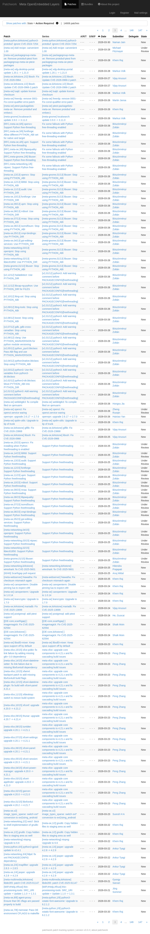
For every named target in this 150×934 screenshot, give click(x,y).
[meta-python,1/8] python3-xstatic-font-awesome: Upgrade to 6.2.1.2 (60, 901)
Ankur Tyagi (119, 848)
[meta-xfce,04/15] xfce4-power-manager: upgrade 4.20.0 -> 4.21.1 (20, 771)
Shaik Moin (118, 624)
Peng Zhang (119, 653)
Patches (70, 4)
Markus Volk (119, 71)
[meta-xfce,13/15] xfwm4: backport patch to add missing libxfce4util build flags (19, 674)
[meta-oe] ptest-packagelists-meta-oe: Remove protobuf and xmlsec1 (20, 109)
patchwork (47, 930)
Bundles (87, 4)
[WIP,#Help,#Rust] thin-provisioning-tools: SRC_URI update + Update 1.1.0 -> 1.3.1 (20, 890)
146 (132, 30)
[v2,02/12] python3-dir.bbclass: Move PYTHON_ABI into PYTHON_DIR (20, 384)
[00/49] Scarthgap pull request (20, 573)
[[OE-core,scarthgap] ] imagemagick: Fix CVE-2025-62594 (19, 624)
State (144, 36)
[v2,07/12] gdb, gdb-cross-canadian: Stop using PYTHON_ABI (17, 330)
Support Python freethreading (57, 446)
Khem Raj (118, 60)
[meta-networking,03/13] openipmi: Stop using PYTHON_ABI (16, 251)
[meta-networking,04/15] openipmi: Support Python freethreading (17, 533)
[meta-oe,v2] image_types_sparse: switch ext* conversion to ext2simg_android (21, 814)
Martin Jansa (119, 100)
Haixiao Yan (119, 416)
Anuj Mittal (118, 573)
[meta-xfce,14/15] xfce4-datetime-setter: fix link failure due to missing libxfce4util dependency (21, 664)
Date (103, 36)
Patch (7, 36)
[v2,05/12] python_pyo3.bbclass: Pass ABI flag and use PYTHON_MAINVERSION (21, 352)
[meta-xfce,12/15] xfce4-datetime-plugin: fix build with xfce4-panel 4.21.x (21, 685)
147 (140, 30)
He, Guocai (118, 615)
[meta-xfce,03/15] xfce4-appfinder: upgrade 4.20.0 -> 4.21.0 (19, 782)
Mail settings (140, 12)
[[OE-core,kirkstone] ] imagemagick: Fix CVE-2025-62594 (19, 635)
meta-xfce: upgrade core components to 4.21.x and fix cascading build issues (57, 653)
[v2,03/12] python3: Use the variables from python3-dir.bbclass (18, 373)
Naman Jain (119, 42)
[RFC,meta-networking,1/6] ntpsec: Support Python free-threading (19, 167)
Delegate (134, 36)
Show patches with (16, 23)
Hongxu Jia (118, 403)
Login (112, 12)
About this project (108, 4)
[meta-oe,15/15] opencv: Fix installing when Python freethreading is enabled (18, 446)
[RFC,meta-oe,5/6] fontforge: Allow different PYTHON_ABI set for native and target (21, 134)
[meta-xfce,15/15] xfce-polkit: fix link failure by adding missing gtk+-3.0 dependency (20, 653)
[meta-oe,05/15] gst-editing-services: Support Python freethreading (18, 522)
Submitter (118, 36)
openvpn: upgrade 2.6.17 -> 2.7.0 (21, 416)
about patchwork (100, 930)
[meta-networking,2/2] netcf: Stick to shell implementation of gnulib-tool (21, 825)
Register (124, 12)
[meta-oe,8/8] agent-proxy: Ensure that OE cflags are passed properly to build (21, 901)
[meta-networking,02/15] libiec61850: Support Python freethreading (19, 551)
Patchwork (10, 4)
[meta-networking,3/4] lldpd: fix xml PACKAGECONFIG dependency (20, 857)
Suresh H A (119, 814)
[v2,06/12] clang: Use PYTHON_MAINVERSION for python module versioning (19, 341)
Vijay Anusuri (119, 78)
